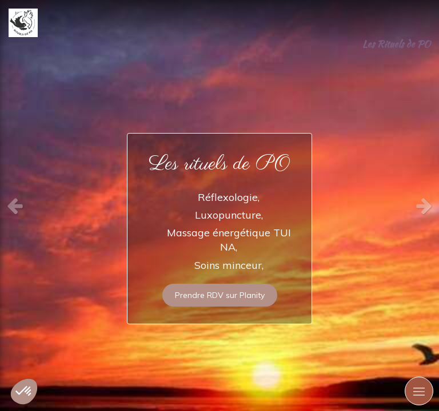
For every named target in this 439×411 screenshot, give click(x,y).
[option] (219, 205)
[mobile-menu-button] (419, 391)
